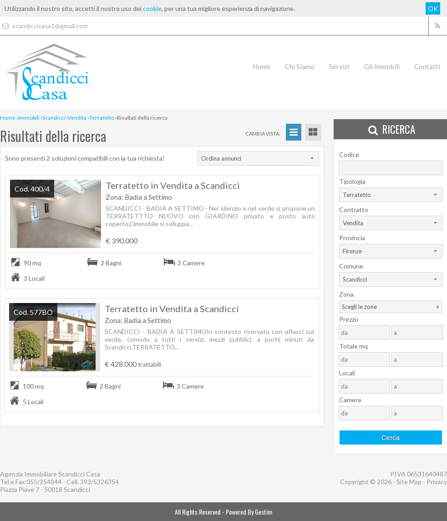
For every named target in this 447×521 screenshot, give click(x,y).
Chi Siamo (300, 66)
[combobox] (258, 158)
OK (433, 8)
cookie (152, 8)
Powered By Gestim (249, 511)
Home (261, 66)
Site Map (409, 482)
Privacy (437, 482)
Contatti (427, 66)
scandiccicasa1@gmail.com (44, 26)
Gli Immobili (382, 66)
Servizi (339, 66)
